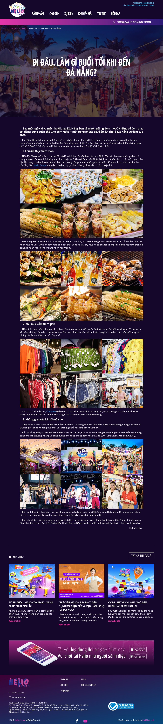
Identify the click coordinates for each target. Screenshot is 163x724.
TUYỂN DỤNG (64, 691)
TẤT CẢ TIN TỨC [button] (141, 555)
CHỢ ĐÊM (54, 14)
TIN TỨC (101, 14)
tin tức (24, 28)
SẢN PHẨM (38, 14)
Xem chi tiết (14, 621)
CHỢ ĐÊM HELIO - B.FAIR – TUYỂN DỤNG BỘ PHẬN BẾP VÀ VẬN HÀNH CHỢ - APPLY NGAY (81, 606)
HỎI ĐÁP (115, 14)
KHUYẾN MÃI (85, 14)
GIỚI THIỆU (63, 685)
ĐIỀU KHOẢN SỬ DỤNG (88, 685)
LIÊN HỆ (83, 679)
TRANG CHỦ (64, 679)
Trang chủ (14, 28)
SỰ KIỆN (68, 14)
